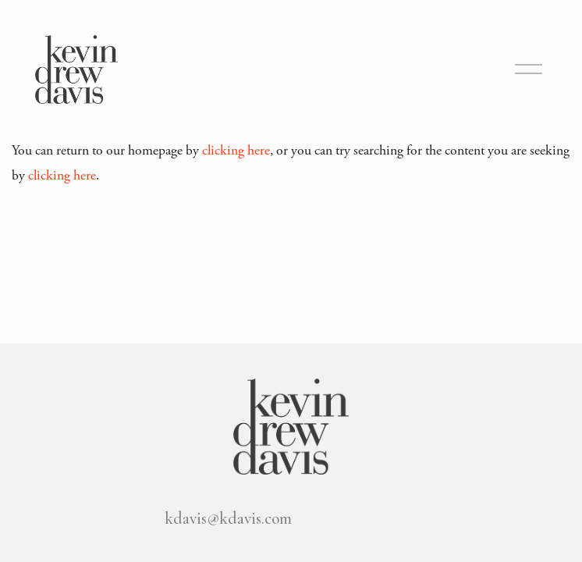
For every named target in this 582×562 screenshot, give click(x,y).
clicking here (236, 150)
